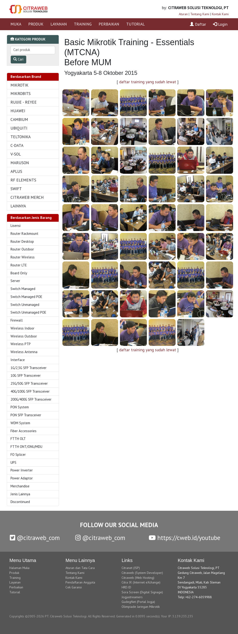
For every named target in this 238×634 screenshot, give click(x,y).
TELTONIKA (21, 136)
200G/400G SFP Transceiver (31, 399)
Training (15, 578)
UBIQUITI (19, 128)
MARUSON (20, 162)
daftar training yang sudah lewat (147, 81)
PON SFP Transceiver (26, 415)
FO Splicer (18, 454)
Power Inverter (22, 470)
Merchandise (20, 486)
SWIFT (16, 188)
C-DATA (17, 145)
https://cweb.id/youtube (184, 538)
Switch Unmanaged (25, 304)
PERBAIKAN (109, 24)
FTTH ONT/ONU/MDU (26, 446)
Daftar (198, 24)
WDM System (20, 423)
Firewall (17, 320)
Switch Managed (23, 288)
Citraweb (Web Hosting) (138, 578)
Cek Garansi (73, 587)
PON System (20, 407)
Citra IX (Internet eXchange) (141, 582)
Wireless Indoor (22, 328)
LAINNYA (18, 206)
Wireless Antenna (24, 352)
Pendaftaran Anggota (80, 582)
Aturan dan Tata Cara (80, 568)
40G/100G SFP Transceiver (30, 391)
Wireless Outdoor (24, 336)
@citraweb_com (35, 538)
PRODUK (35, 24)
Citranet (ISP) (131, 568)
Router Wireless (23, 257)
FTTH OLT (18, 438)
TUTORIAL (135, 24)
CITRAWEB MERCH (27, 197)
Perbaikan (16, 587)
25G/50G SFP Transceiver (29, 383)
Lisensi (16, 225)
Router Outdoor (22, 249)
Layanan (15, 582)
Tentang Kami (199, 14)
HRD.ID (126, 587)
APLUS (16, 171)
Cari (18, 59)
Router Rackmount (24, 233)
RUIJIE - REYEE (24, 102)
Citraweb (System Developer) (142, 573)
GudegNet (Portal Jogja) (138, 602)
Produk (14, 573)
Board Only (19, 273)
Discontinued (20, 502)
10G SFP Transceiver (26, 375)
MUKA (16, 24)
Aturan (183, 14)
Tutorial (14, 592)
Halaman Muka (19, 568)
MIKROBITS (21, 93)
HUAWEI (18, 110)
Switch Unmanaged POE (28, 312)
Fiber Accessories (23, 431)
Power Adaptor (22, 478)
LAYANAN (58, 24)
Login (220, 24)
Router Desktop (22, 241)
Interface (18, 360)
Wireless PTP (21, 344)
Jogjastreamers (132, 597)
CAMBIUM (19, 119)
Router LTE (19, 265)
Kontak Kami (220, 14)
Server (15, 281)
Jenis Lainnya (20, 494)
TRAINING (83, 24)
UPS (13, 462)
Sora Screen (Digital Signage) (142, 592)
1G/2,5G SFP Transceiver (29, 368)
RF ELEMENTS (23, 180)
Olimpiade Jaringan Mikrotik (141, 607)
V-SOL (16, 154)
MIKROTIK (20, 85)
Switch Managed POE (26, 296)
